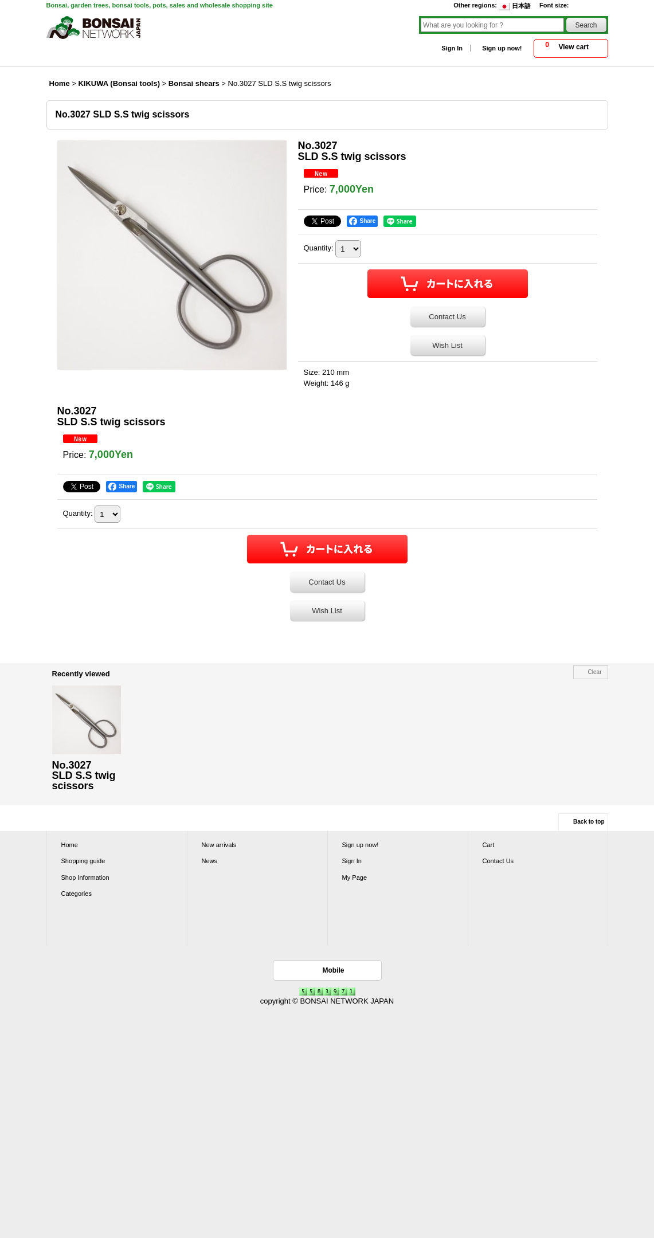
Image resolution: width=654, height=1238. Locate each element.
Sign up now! (502, 48)
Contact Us (447, 316)
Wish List (447, 345)
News (210, 860)
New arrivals (219, 844)
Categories (76, 893)
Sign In (452, 48)
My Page (354, 877)
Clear (595, 672)
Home (69, 844)
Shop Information (85, 877)
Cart (489, 844)
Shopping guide (83, 860)
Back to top (588, 821)
